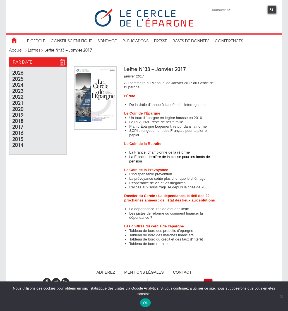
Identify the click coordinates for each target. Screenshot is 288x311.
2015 (17, 138)
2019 (17, 114)
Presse (160, 40)
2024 (17, 84)
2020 (17, 108)
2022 (17, 96)
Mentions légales (144, 272)
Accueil (16, 50)
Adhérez (106, 272)
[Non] (281, 296)
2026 (17, 72)
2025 (17, 78)
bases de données (191, 40)
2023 (17, 90)
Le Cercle (35, 40)
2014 (17, 144)
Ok (145, 303)
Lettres (34, 50)
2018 (17, 120)
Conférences (229, 40)
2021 (17, 102)
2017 (17, 126)
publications (135, 40)
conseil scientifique (71, 40)
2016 (17, 132)
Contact (182, 272)
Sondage (107, 40)
